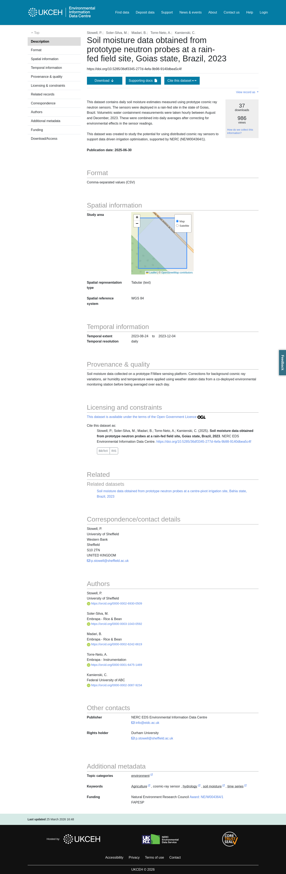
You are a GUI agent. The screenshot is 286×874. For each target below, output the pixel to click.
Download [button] (105, 80)
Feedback (282, 362)
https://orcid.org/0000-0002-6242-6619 (114, 644)
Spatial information (45, 59)
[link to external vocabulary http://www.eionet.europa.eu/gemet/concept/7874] (224, 786)
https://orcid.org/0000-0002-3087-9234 (114, 685)
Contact (175, 857)
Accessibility (114, 857)
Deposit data (145, 12)
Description (40, 41)
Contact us (231, 12)
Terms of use (154, 857)
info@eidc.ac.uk (145, 722)
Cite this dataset (181, 80)
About (212, 12)
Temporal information (46, 67)
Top (35, 33)
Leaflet (151, 272)
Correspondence (43, 103)
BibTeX (103, 450)
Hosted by (75, 839)
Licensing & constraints (48, 85)
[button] (137, 218)
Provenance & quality (46, 76)
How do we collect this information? (240, 131)
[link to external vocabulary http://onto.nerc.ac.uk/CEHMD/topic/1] (149, 786)
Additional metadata (45, 121)
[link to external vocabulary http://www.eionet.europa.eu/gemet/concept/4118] (199, 786)
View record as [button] (246, 92)
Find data (122, 12)
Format (36, 50)
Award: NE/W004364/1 (206, 797)
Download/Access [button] (44, 138)
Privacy (134, 857)
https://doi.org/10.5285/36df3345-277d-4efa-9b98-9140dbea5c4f (203, 441)
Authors (36, 112)
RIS (113, 450)
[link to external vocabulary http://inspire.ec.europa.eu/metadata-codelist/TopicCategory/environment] (152, 776)
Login (264, 12)
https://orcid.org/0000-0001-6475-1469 (114, 664)
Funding (37, 130)
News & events (191, 12)
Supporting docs (143, 80)
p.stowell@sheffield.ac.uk (108, 560)
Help (249, 12)
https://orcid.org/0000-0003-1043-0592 (114, 624)
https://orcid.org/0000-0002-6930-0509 (114, 603)
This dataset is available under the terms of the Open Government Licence (146, 417)
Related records (42, 94)
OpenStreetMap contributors (177, 272)
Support (167, 12)
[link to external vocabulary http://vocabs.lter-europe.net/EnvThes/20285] (245, 786)
